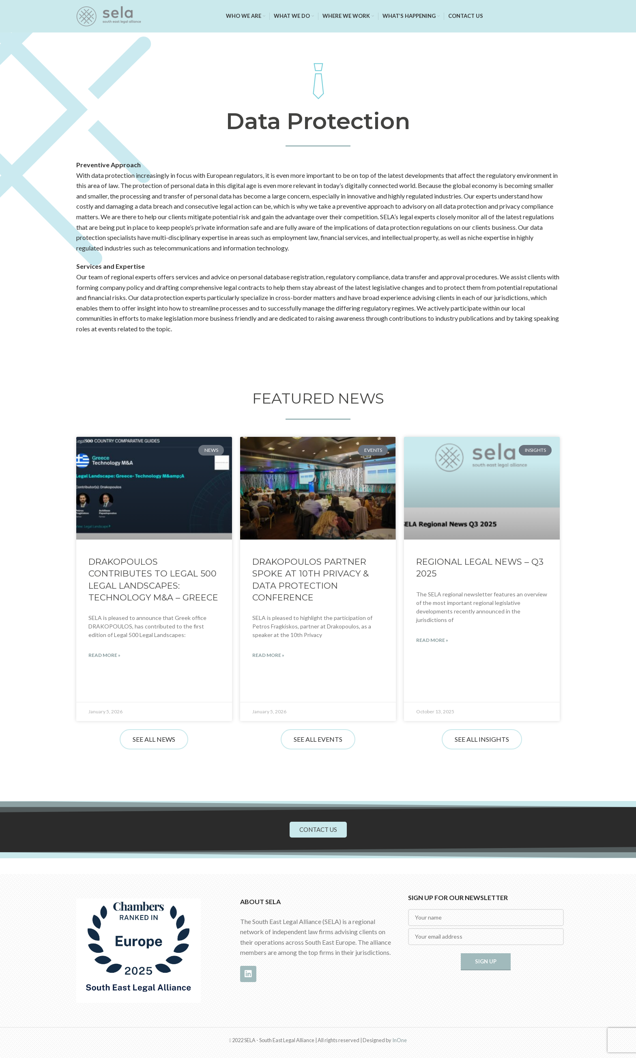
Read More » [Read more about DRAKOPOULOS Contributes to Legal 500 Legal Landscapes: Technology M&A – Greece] (104, 655)
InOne (399, 1040)
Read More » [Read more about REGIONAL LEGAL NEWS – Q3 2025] (432, 640)
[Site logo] (108, 15)
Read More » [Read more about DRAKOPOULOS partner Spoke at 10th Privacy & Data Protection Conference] (268, 655)
